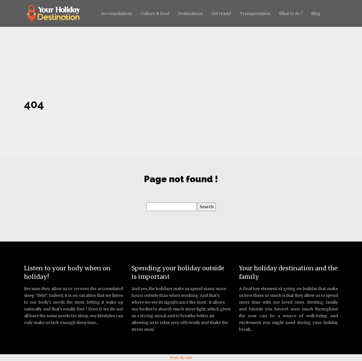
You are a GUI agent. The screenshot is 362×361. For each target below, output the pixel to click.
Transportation (255, 13)
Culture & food (155, 13)
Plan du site (181, 357)
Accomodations (116, 13)
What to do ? (291, 13)
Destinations (190, 13)
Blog (315, 13)
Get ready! (221, 13)
